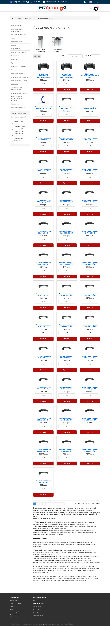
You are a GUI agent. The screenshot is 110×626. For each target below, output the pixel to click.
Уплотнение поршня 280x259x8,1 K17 (43, 450)
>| (62, 504)
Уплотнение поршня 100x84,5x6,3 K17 (90, 107)
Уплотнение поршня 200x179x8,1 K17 (43, 357)
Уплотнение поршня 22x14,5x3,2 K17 (66, 388)
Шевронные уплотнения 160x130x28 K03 (90, 75)
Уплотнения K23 (17, 133)
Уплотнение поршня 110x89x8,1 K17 (90, 139)
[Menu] (11, 9)
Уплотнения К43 (17, 138)
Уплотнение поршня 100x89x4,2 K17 (43, 139)
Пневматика (15, 104)
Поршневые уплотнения (43, 18)
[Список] (35, 56)
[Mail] (55, 2)
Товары (19, 18)
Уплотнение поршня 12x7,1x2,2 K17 (90, 232)
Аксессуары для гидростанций (16, 88)
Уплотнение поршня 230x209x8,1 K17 (90, 388)
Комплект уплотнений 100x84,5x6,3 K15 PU (43, 107)
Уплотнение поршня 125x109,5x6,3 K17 (66, 232)
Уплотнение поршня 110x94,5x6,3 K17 (43, 170)
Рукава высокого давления (20, 63)
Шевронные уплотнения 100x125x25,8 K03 (43, 75)
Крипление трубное (18, 107)
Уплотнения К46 (17, 141)
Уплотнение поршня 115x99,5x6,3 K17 (43, 201)
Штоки (13, 45)
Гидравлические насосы (19, 80)
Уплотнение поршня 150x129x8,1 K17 (90, 294)
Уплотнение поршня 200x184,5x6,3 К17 (66, 357)
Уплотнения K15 (17, 124)
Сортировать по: (61, 56)
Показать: (88, 55)
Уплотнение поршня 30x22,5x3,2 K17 (66, 450)
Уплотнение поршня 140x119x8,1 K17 (43, 294)
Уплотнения (28, 18)
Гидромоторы (15, 49)
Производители (37, 607)
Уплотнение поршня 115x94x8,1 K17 (90, 170)
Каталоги (35, 600)
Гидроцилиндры (16, 25)
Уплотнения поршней (18, 117)
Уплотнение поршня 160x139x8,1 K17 (43, 325)
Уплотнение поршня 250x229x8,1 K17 (43, 419)
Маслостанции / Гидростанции (16, 30)
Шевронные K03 (17, 121)
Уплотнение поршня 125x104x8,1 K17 (43, 232)
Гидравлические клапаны (19, 77)
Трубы (13, 38)
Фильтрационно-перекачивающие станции (17, 98)
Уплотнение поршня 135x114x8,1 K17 (90, 263)
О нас (11, 609)
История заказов (38, 616)
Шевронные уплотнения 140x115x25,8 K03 (66, 75)
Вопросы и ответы (15, 600)
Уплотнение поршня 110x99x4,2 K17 (66, 170)
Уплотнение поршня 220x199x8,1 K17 (43, 388)
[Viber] (17, 2)
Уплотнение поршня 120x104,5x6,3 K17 (66, 201)
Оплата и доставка (15, 603)
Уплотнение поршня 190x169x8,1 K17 (90, 325)
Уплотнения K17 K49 (18, 126)
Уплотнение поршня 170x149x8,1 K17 (66, 325)
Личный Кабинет (38, 613)
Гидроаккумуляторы (18, 73)
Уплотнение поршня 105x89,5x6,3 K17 (66, 139)
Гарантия (12, 606)
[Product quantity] (43, 83)
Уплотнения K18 (17, 129)
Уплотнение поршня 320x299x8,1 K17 (90, 450)
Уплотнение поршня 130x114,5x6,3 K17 (66, 263)
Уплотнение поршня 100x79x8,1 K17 (66, 107)
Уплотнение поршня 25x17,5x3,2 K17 (66, 419)
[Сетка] (39, 56)
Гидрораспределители (18, 52)
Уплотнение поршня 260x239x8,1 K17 (90, 419)
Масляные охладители (18, 66)
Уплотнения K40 (17, 136)
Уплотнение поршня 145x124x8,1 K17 (66, 294)
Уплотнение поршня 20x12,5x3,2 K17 (90, 357)
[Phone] (34, 2)
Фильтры (14, 59)
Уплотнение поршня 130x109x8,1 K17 (43, 263)
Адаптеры (14, 84)
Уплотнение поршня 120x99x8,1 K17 (90, 201)
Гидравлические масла (19, 93)
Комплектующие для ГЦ (19, 34)
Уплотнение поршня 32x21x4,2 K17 (43, 481)
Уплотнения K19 (17, 131)
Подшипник (15, 56)
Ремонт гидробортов (16, 612)
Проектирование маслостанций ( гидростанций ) (19, 616)
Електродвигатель (17, 42)
